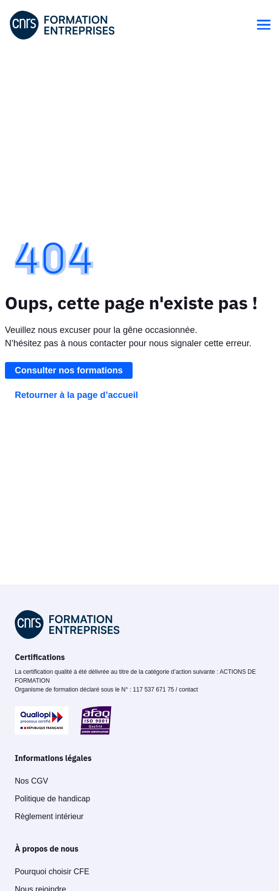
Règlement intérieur (49, 816)
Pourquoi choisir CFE (52, 871)
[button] (263, 25)
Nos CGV (31, 781)
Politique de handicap (52, 798)
